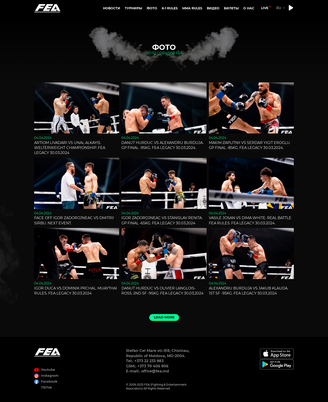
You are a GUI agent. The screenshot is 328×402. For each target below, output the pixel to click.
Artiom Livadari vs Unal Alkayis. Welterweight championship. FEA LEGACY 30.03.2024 (69, 148)
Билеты (231, 8)
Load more (164, 317)
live (264, 8)
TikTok (46, 387)
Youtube (48, 370)
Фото (152, 8)
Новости (111, 8)
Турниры (133, 8)
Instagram (50, 376)
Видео (213, 8)
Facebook (49, 381)
